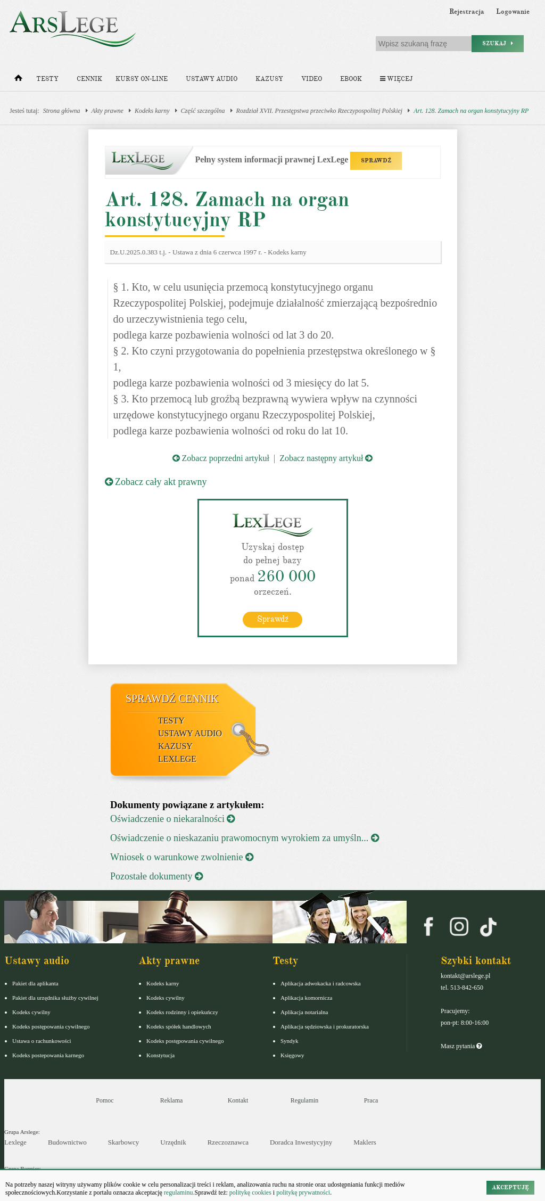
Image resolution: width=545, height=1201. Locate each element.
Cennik (89, 79)
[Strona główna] (18, 80)
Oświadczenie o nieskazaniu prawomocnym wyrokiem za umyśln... (244, 838)
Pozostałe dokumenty (156, 876)
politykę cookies (250, 1192)
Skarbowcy (123, 1142)
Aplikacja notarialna (304, 1012)
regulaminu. (178, 1192)
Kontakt (238, 1100)
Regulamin (305, 1100)
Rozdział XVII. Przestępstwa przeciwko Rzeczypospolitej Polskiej (319, 110)
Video (311, 79)
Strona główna (61, 110)
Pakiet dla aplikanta (35, 983)
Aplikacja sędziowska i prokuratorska (324, 1026)
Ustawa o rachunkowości (41, 1041)
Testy (47, 79)
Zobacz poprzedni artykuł (220, 458)
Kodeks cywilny (31, 1012)
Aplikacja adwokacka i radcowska (320, 983)
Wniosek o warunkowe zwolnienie (181, 857)
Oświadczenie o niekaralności (172, 818)
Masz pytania (461, 1046)
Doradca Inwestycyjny (301, 1142)
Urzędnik (173, 1142)
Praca (371, 1100)
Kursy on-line (141, 79)
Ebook (351, 79)
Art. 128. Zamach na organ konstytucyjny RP (471, 110)
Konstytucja (160, 1055)
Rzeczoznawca (228, 1142)
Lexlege (15, 1142)
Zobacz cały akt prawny (156, 481)
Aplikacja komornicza (306, 997)
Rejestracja (466, 11)
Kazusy (269, 79)
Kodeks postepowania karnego (48, 1055)
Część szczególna (203, 110)
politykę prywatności (303, 1192)
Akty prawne (107, 110)
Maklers (364, 1142)
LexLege (177, 758)
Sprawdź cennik (172, 698)
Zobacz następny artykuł (326, 458)
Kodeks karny (152, 110)
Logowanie (513, 11)
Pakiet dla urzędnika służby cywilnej (55, 997)
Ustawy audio (211, 79)
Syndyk (289, 1041)
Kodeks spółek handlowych (178, 1026)
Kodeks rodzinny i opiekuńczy (182, 1012)
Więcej (396, 79)
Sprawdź (272, 619)
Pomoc (104, 1100)
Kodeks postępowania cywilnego (50, 1026)
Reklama (171, 1100)
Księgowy (292, 1055)
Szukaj (497, 43)
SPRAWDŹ (376, 160)
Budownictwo (67, 1142)
